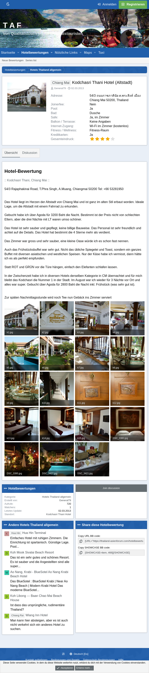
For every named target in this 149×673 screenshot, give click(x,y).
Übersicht (11, 152)
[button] (18, 53)
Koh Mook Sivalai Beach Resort (32, 552)
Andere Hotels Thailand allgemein (33, 525)
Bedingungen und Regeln (65, 659)
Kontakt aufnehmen (37, 659)
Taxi (101, 52)
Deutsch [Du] (79, 653)
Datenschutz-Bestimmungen (99, 659)
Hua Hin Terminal (28, 532)
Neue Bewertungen (12, 60)
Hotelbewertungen (35, 52)
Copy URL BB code (89, 535)
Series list (30, 60)
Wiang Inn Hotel (29, 615)
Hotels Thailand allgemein (56, 496)
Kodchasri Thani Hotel (58, 514)
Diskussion (29, 152)
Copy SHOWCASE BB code (94, 547)
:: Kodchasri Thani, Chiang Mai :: (26, 180)
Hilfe (120, 659)
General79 (60, 88)
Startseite (8, 52)
